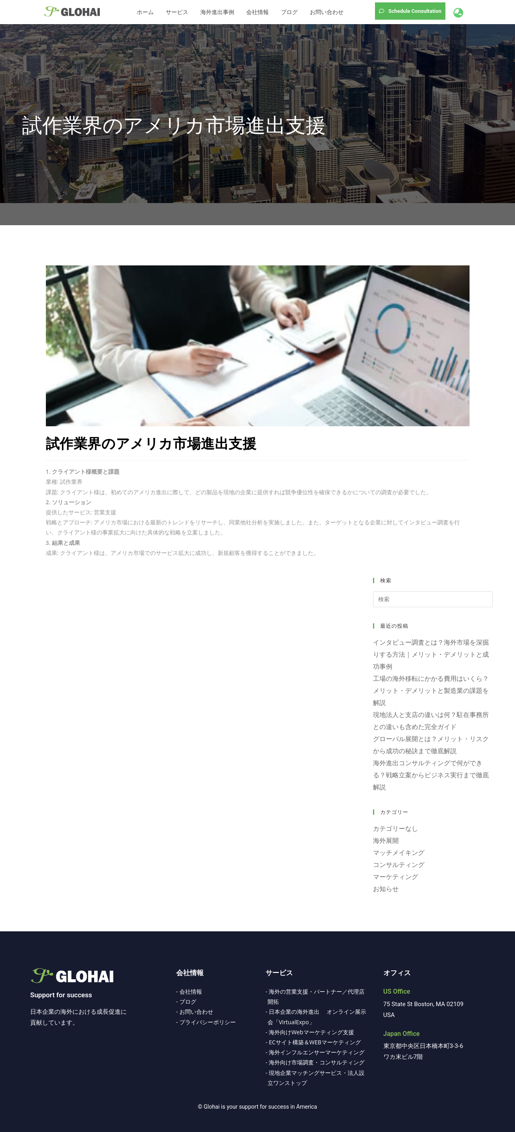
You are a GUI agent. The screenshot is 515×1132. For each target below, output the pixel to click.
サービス (177, 12)
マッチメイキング (398, 852)
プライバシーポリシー (207, 1022)
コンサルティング (398, 864)
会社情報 (257, 12)
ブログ (289, 12)
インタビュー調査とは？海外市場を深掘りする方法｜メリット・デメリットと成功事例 (431, 654)
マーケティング (395, 876)
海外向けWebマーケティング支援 (311, 1032)
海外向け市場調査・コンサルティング (317, 1062)
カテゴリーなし (395, 828)
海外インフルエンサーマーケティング (317, 1052)
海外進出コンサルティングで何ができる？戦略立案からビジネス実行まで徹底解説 (431, 774)
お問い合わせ (327, 12)
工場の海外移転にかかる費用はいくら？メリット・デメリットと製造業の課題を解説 (431, 690)
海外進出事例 (217, 12)
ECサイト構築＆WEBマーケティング (314, 1042)
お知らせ (386, 888)
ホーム (145, 12)
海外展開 (386, 840)
